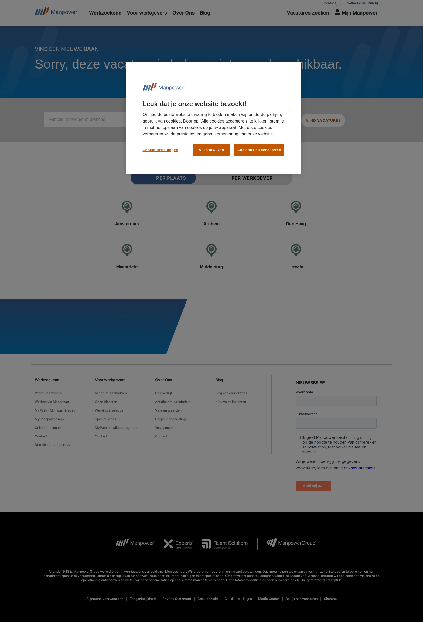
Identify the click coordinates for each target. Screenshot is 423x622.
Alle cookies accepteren (259, 147)
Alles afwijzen (211, 147)
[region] (213, 116)
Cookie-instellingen (160, 147)
